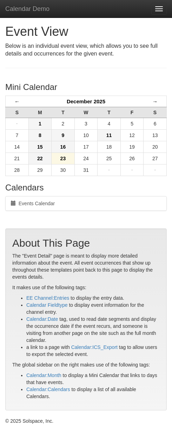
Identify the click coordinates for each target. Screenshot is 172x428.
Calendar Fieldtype (47, 305)
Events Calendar (33, 203)
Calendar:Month (43, 375)
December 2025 (86, 101)
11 (109, 135)
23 (63, 158)
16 (63, 147)
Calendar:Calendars (48, 389)
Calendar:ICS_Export (94, 347)
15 (40, 147)
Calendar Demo (27, 8)
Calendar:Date (42, 319)
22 (40, 158)
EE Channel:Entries (47, 298)
